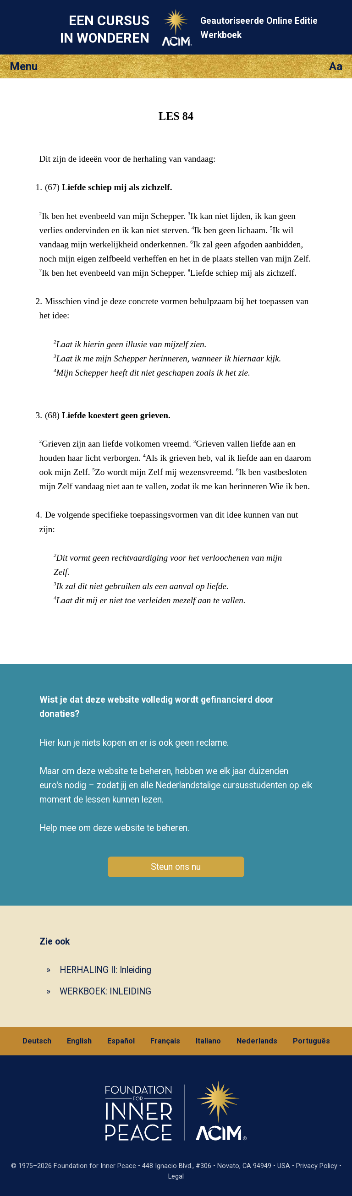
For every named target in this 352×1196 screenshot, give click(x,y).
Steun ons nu (176, 867)
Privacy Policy (316, 1166)
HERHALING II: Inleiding (105, 970)
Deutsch (36, 1041)
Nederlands (256, 1041)
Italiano (208, 1041)
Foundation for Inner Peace (95, 1166)
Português (311, 1041)
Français (165, 1041)
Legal (176, 1176)
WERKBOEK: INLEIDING (105, 991)
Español (121, 1041)
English (79, 1041)
